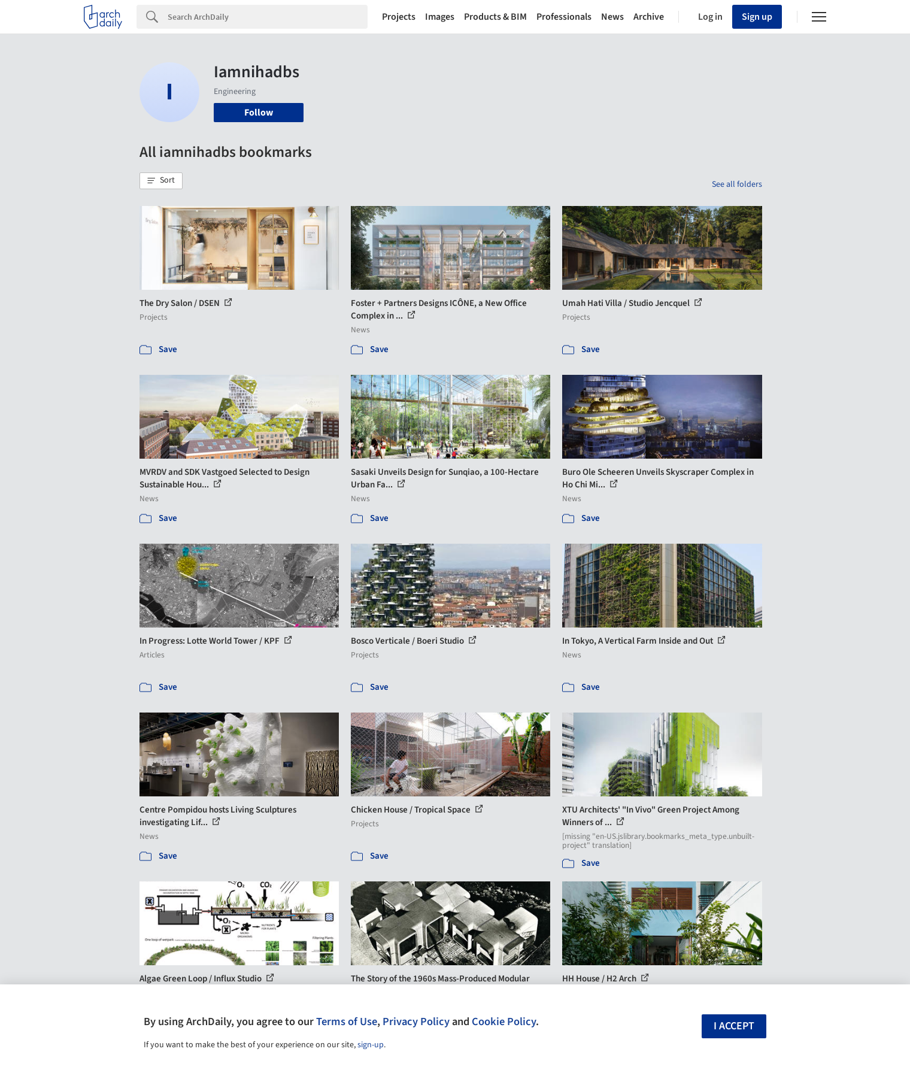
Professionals (564, 17)
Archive (648, 17)
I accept (734, 1026)
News (612, 17)
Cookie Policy (504, 1021)
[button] (161, 180)
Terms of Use (346, 1021)
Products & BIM (495, 17)
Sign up (757, 16)
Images (439, 17)
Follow (258, 112)
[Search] (268, 17)
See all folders (737, 184)
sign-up (370, 1045)
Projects (398, 17)
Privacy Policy (416, 1021)
